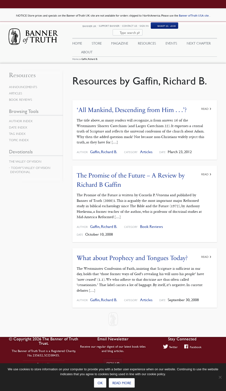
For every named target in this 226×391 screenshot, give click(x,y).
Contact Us (150, 27)
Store (97, 38)
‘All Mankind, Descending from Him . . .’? (132, 106)
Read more (121, 383)
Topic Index (19, 137)
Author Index (21, 118)
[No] (220, 377)
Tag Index (17, 130)
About (86, 47)
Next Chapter (199, 38)
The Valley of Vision (25, 158)
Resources (147, 38)
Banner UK (110, 27)
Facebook (192, 347)
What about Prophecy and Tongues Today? (132, 254)
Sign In (164, 27)
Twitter (170, 347)
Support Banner (129, 27)
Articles (146, 148)
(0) (187, 27)
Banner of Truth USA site (194, 15)
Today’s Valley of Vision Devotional (30, 166)
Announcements (23, 83)
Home (75, 55)
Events (171, 38)
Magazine (119, 38)
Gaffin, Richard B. (103, 148)
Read (205, 105)
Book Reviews (151, 223)
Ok (100, 383)
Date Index (18, 124)
